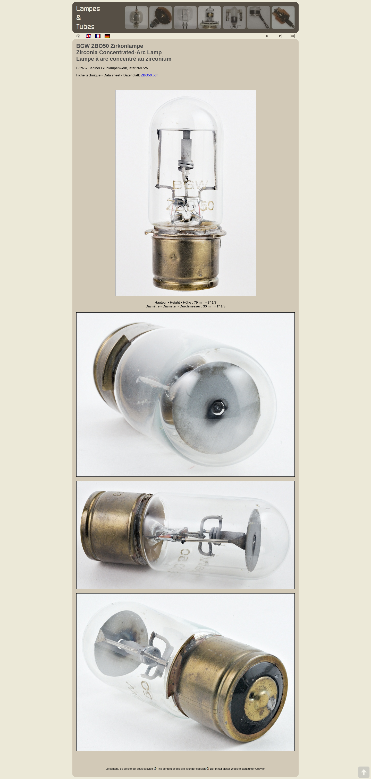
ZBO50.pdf (149, 75)
